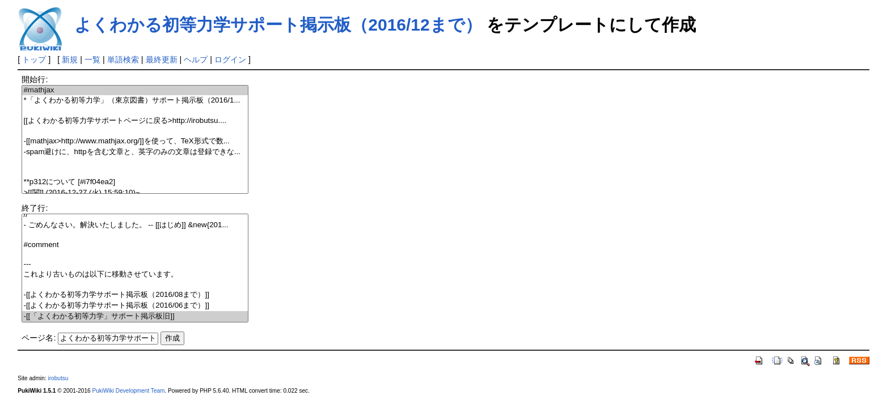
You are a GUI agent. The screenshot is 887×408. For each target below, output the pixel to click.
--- (134, 264)
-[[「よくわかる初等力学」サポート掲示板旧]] (134, 316)
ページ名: (39, 337)
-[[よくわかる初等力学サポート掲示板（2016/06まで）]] (134, 305)
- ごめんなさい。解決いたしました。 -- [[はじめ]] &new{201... (134, 225)
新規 (70, 59)
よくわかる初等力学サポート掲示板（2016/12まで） (277, 24)
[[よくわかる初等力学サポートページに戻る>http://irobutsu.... (134, 121)
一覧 (92, 59)
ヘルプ (196, 59)
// (134, 215)
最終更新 (162, 59)
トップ (34, 59)
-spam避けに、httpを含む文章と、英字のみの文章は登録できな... (134, 152)
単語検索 (123, 59)
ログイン (230, 59)
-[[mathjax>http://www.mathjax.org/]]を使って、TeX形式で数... (134, 141)
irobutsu (58, 378)
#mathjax (134, 90)
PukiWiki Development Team (128, 391)
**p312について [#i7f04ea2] (134, 182)
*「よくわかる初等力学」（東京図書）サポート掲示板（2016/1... (134, 100)
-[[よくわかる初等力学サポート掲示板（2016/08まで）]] (134, 295)
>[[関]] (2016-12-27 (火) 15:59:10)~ (134, 193)
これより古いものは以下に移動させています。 (134, 274)
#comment (134, 245)
